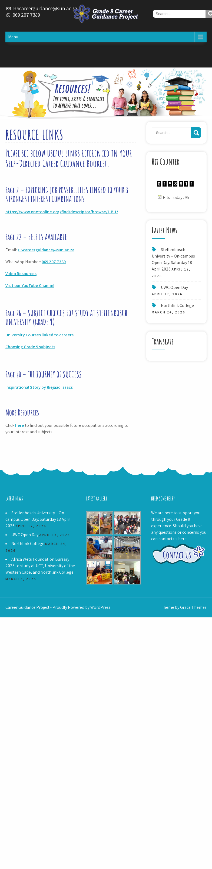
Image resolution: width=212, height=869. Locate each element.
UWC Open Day (174, 287)
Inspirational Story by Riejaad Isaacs (39, 387)
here (19, 425)
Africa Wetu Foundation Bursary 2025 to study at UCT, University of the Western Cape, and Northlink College (40, 565)
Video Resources (21, 273)
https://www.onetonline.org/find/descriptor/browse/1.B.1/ (61, 212)
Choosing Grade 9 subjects (30, 347)
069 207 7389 (54, 262)
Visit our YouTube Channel (29, 285)
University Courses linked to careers (39, 335)
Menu (13, 37)
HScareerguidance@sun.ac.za (46, 250)
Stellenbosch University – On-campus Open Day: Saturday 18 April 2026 (38, 519)
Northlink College (177, 305)
